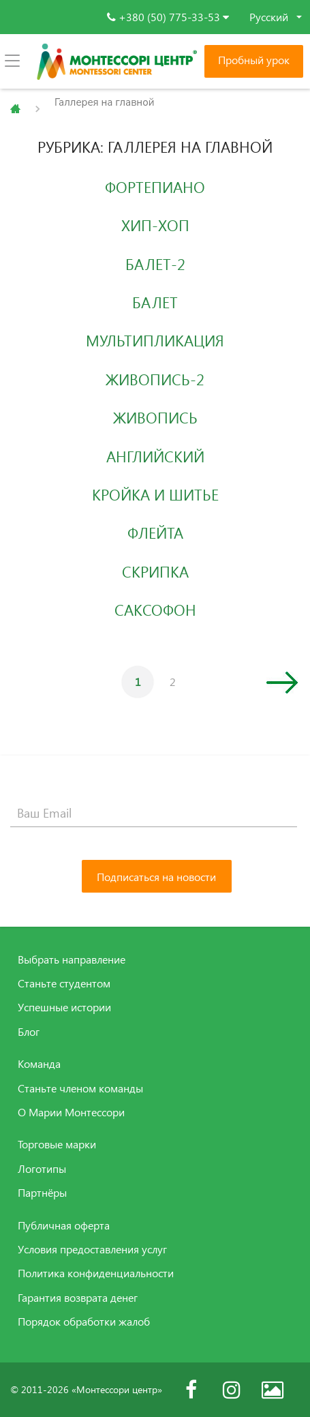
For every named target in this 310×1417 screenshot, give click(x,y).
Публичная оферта (64, 1225)
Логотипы (42, 1168)
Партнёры (42, 1192)
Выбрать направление (71, 959)
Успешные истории (64, 1007)
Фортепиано (155, 187)
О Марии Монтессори (71, 1112)
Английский (155, 456)
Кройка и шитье (155, 494)
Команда (39, 1063)
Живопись (155, 417)
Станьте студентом (64, 983)
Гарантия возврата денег (78, 1297)
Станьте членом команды (80, 1088)
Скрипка (155, 571)
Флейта (155, 532)
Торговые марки (57, 1144)
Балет (155, 302)
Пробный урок (254, 60)
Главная (15, 109)
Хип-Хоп (155, 225)
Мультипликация (155, 340)
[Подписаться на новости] (157, 876)
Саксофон (155, 609)
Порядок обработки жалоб (84, 1321)
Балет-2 (155, 264)
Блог (29, 1031)
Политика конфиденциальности (96, 1273)
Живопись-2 (155, 379)
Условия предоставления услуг (92, 1249)
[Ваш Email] (153, 813)
